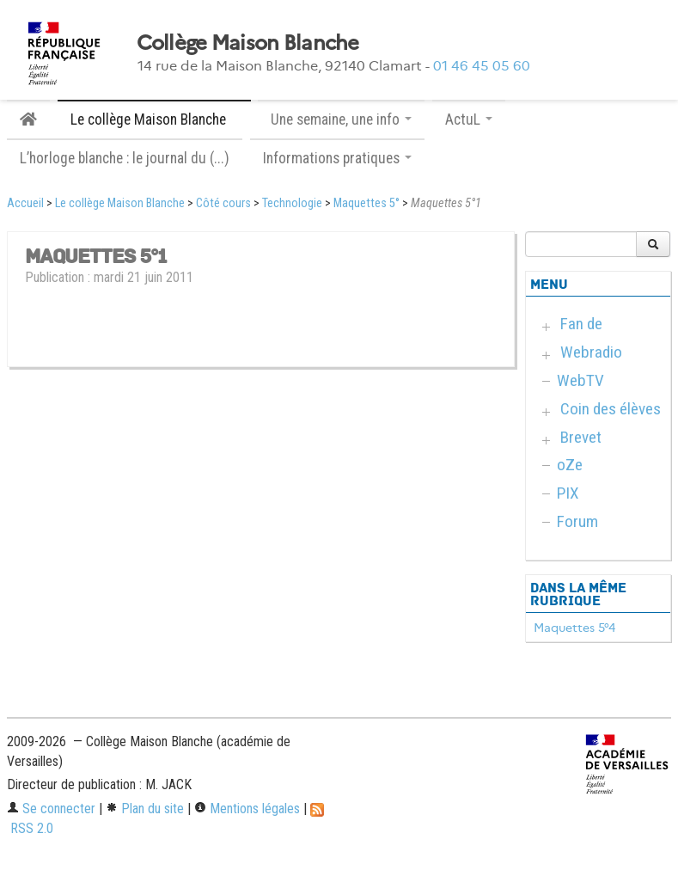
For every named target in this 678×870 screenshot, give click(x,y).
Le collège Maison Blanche (120, 203)
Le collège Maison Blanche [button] (154, 119)
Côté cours (223, 203)
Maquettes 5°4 (574, 627)
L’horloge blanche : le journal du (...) (124, 158)
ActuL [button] (468, 119)
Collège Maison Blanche (248, 43)
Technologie (292, 203)
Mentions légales (247, 808)
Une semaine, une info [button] (341, 119)
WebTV (580, 380)
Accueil (25, 203)
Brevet (581, 437)
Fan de (581, 324)
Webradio (591, 352)
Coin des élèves (610, 409)
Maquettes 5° (366, 203)
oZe (570, 465)
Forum (577, 521)
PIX (568, 493)
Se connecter (51, 808)
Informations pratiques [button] (337, 158)
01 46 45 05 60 (481, 66)
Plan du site (145, 808)
